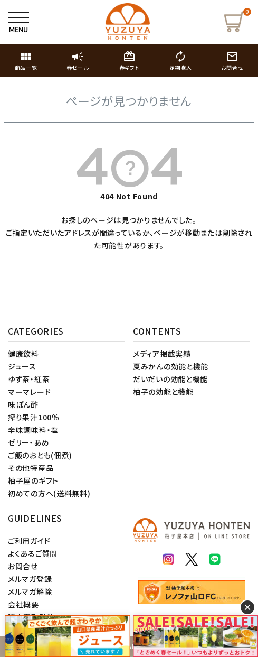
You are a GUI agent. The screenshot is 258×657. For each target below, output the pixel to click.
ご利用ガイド (29, 540)
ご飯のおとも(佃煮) (40, 455)
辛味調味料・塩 (33, 429)
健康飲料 (23, 353)
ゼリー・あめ (28, 442)
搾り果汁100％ (34, 417)
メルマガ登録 (30, 578)
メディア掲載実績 (162, 353)
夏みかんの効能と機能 (170, 366)
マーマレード (29, 391)
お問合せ (23, 566)
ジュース (22, 366)
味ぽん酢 (23, 404)
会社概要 (23, 604)
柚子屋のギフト (33, 480)
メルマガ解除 (30, 591)
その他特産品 (30, 467)
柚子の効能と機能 (163, 391)
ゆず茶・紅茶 (29, 379)
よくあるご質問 (33, 553)
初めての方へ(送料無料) (49, 493)
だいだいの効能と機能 (170, 379)
